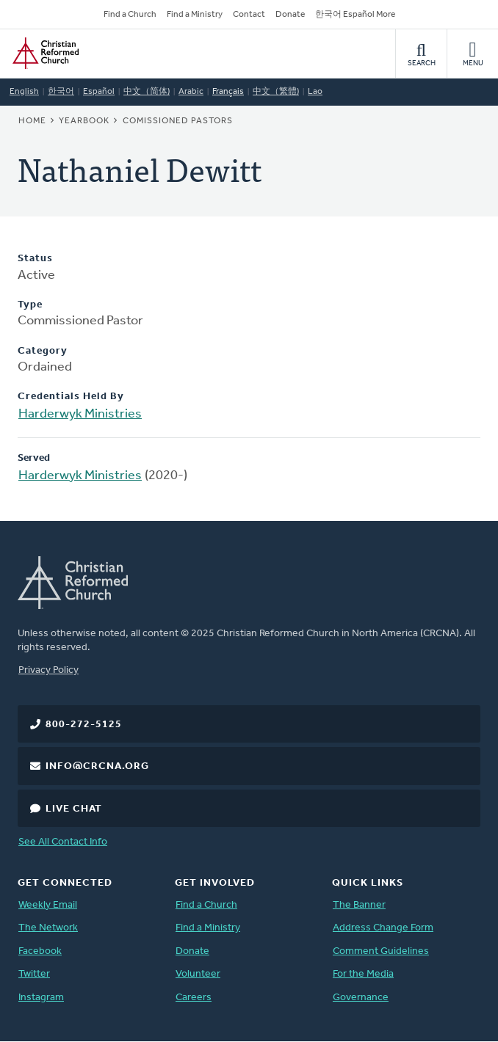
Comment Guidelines (381, 951)
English (24, 91)
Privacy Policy (48, 670)
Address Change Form (383, 927)
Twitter (34, 974)
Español (99, 91)
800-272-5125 (84, 724)
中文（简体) (146, 91)
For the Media (363, 974)
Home (32, 121)
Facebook (40, 951)
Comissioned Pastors (178, 121)
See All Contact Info (62, 842)
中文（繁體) (276, 91)
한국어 (61, 91)
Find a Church (130, 14)
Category (43, 351)
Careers (194, 997)
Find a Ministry (195, 14)
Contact (249, 14)
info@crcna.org (97, 766)
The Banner (359, 905)
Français (228, 91)
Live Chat (74, 809)
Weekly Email (47, 905)
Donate (290, 14)
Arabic (190, 91)
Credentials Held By (71, 396)
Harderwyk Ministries (80, 414)
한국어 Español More (355, 14)
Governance (361, 997)
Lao (315, 91)
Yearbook (84, 121)
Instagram (41, 997)
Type (30, 304)
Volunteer (198, 974)
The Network (48, 927)
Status (35, 258)
